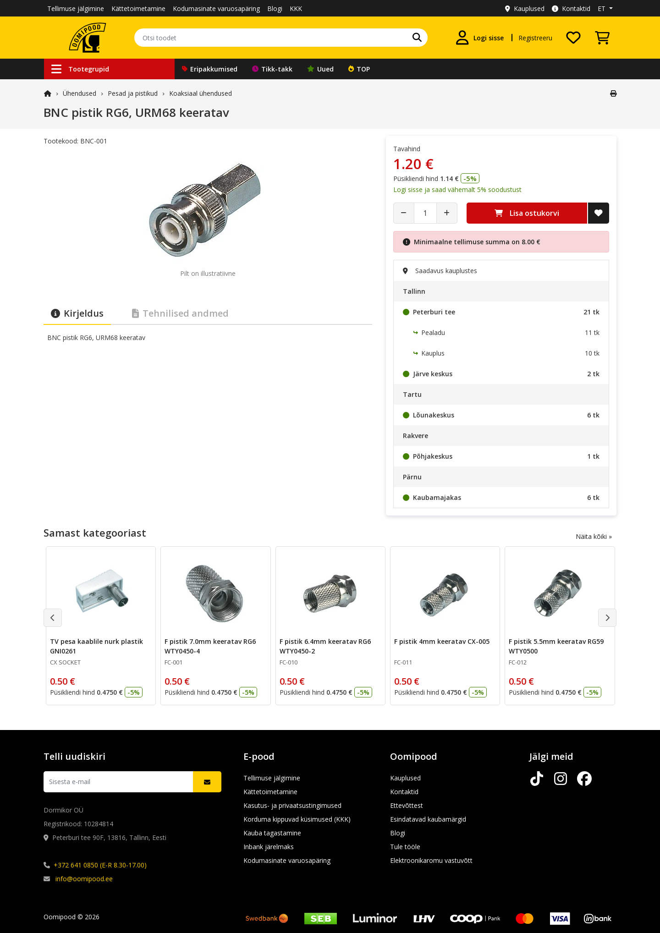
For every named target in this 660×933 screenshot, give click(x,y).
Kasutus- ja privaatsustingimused (292, 805)
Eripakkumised (209, 69)
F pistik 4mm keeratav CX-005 (442, 641)
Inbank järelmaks (268, 846)
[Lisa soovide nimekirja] (598, 213)
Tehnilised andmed (180, 313)
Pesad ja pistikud (133, 93)
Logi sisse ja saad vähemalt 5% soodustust (457, 189)
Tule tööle (405, 846)
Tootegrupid (80, 69)
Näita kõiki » (594, 536)
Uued (320, 69)
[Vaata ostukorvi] (602, 37)
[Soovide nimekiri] (573, 37)
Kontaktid (571, 8)
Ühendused (79, 93)
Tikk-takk (272, 69)
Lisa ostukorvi (527, 213)
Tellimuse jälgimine (75, 8)
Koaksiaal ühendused (200, 93)
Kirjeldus (77, 313)
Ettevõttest (406, 805)
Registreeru (535, 37)
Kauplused (524, 8)
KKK (296, 8)
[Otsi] (417, 37)
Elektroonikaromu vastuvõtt (431, 860)
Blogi (274, 8)
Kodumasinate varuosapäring (216, 8)
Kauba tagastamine (272, 833)
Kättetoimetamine (138, 8)
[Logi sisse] (479, 37)
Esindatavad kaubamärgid (428, 819)
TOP (359, 69)
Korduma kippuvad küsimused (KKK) (297, 819)
